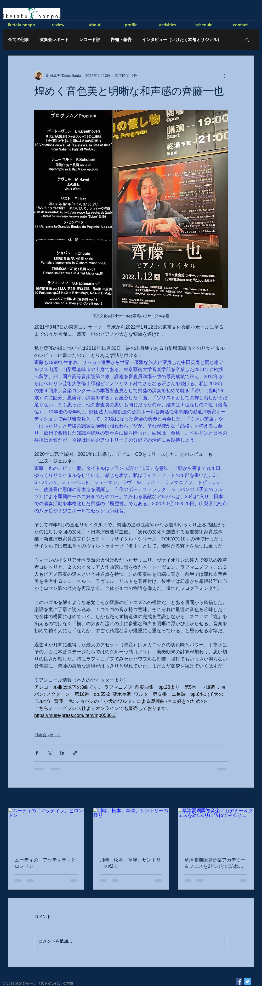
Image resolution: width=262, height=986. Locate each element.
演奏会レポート (54, 39)
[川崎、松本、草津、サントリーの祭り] (131, 829)
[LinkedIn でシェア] (62, 752)
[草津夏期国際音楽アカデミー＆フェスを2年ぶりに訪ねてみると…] (216, 829)
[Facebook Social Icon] (239, 981)
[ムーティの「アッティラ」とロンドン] (46, 829)
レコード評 (89, 39)
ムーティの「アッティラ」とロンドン (45, 863)
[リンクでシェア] (75, 752)
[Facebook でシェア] (36, 752)
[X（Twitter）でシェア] (49, 752)
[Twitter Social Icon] (247, 981)
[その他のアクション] (224, 75)
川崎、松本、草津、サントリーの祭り (130, 863)
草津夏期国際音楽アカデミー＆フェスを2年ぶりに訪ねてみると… (215, 863)
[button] (247, 40)
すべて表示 (245, 798)
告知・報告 (121, 39)
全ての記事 (18, 39)
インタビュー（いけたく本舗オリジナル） (181, 39)
